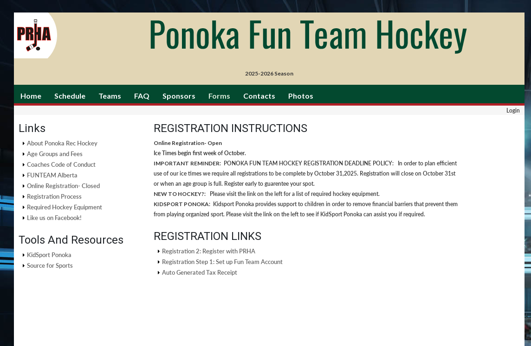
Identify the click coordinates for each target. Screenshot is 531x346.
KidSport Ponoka (49, 254)
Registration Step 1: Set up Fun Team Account (222, 261)
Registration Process (54, 196)
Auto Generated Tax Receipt (199, 272)
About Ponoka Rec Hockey (62, 143)
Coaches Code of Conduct (61, 164)
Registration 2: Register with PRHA (208, 251)
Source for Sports (50, 265)
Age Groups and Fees (55, 153)
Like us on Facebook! (54, 217)
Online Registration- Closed (63, 185)
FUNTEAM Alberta (52, 175)
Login (513, 110)
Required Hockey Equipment (64, 207)
